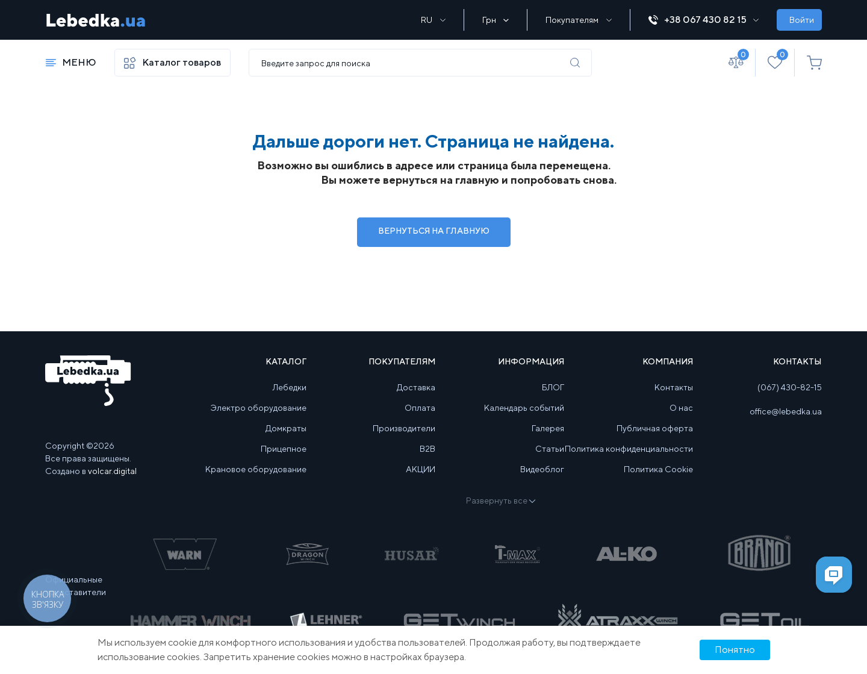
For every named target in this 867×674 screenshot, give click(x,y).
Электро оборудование (258, 408)
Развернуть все (500, 500)
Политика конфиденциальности (629, 449)
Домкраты (286, 428)
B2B (427, 449)
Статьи (549, 449)
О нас (681, 408)
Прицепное (283, 449)
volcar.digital (112, 471)
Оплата (420, 408)
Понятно (735, 649)
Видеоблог (542, 469)
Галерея (548, 428)
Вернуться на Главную (433, 231)
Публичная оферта (655, 428)
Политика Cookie (658, 469)
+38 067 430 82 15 (703, 19)
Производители (404, 428)
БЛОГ (553, 387)
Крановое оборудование (255, 469)
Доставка (416, 387)
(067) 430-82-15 (789, 387)
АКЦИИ (420, 469)
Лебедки (289, 387)
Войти (801, 20)
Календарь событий (524, 408)
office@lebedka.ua (786, 411)
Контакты (673, 387)
